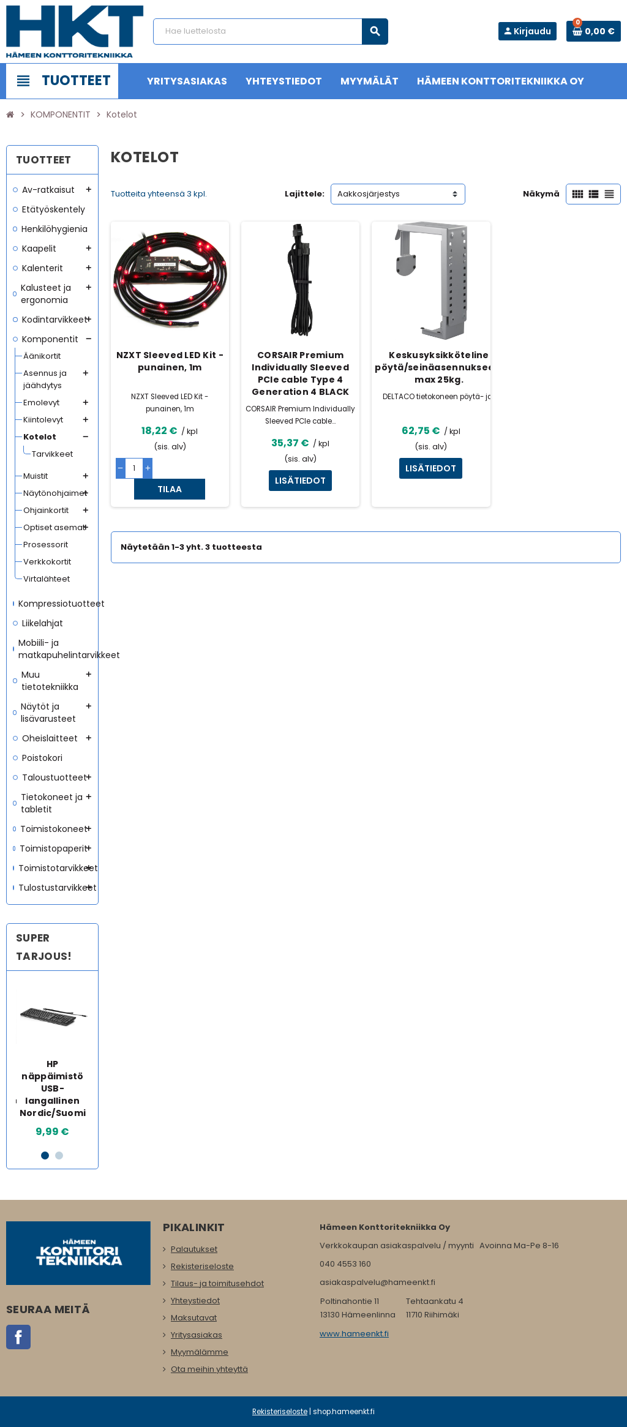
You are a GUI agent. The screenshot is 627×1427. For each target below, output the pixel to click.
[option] (53, 1059)
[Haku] (270, 31)
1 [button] (45, 1155)
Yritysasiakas (196, 1335)
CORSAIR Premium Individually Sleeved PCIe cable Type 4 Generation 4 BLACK (300, 373)
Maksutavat (194, 1318)
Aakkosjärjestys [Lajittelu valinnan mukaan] (368, 194)
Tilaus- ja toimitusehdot (217, 1283)
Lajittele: (305, 194)
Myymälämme (199, 1352)
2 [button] (59, 1155)
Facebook (18, 1337)
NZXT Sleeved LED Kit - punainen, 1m (169, 361)
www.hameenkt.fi (354, 1333)
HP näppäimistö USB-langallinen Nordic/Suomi (53, 1088)
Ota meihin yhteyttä (209, 1369)
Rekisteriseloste (202, 1266)
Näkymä (541, 194)
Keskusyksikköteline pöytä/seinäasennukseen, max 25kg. (439, 367)
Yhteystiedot (195, 1300)
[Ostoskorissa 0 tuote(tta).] (593, 31)
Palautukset (194, 1249)
